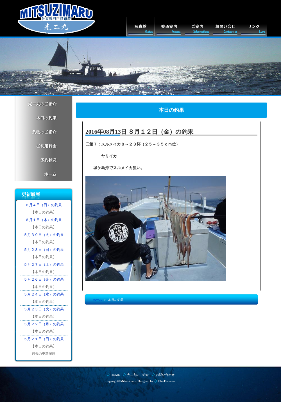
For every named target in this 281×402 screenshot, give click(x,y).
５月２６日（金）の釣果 (44, 279)
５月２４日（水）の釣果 (44, 294)
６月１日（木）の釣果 (43, 220)
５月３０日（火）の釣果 (44, 235)
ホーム (97, 299)
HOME (115, 374)
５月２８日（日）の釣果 (44, 249)
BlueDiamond (167, 381)
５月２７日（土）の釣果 (44, 264)
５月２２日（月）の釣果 (44, 324)
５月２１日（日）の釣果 (44, 339)
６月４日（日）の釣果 (43, 205)
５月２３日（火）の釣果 (44, 309)
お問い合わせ (165, 374)
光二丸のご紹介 (138, 374)
